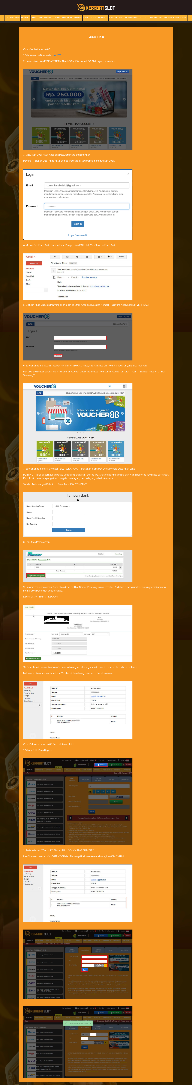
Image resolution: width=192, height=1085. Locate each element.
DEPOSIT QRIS (155, 18)
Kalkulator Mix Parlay (95, 18)
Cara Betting (116, 18)
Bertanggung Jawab (49, 18)
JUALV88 (56, 55)
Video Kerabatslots (135, 18)
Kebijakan (67, 18)
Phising (78, 18)
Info (34, 18)
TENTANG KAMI (12, 18)
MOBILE (24, 18)
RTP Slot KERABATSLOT (175, 18)
